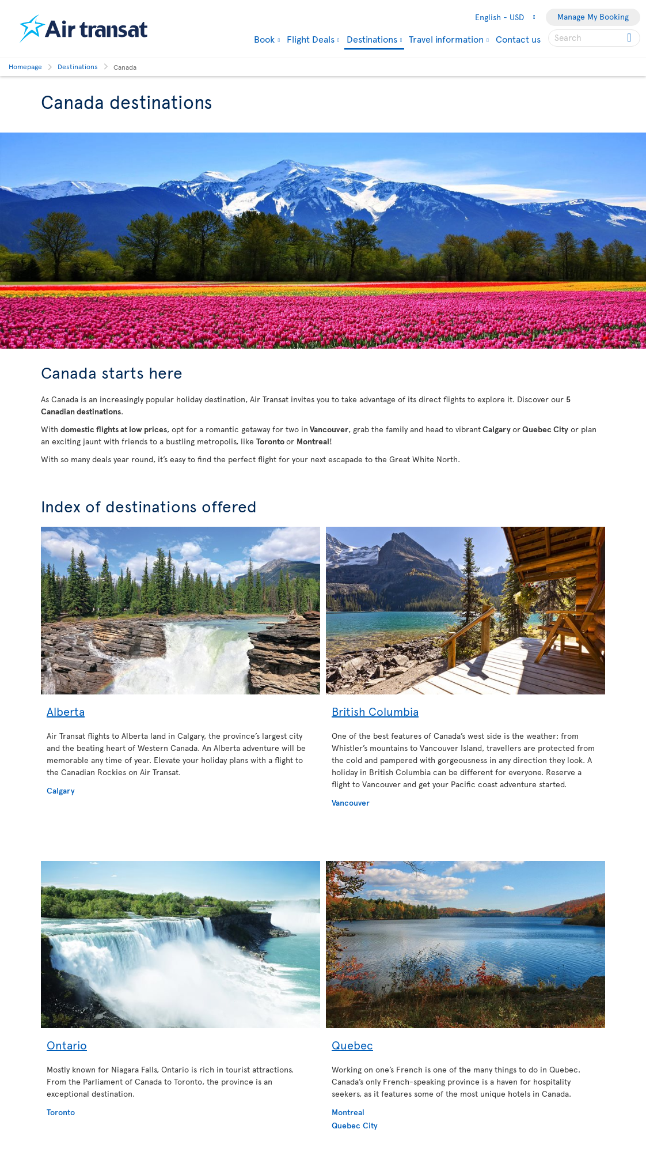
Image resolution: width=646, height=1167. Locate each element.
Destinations (372, 39)
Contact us (518, 38)
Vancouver (351, 802)
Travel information (446, 38)
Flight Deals (310, 38)
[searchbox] (594, 38)
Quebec (352, 1045)
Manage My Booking (593, 16)
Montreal (348, 1111)
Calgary (61, 790)
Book (264, 38)
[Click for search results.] (630, 38)
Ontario (67, 1045)
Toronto (61, 1111)
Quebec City (355, 1125)
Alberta (66, 711)
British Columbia (375, 711)
